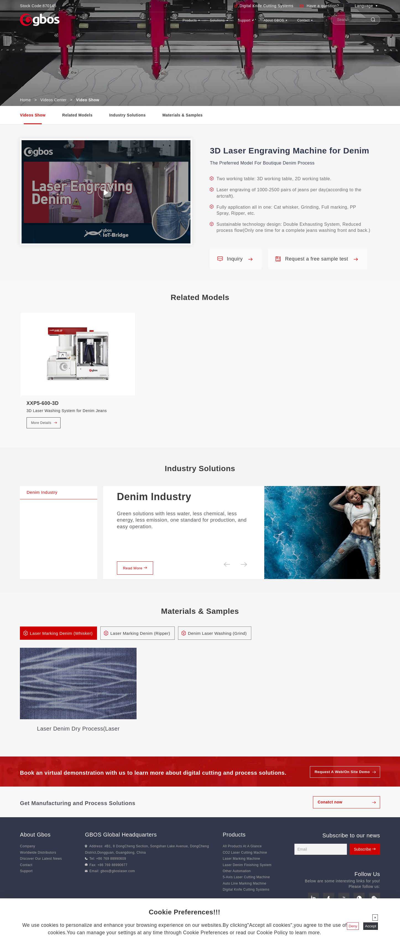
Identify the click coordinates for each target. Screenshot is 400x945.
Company (27, 853)
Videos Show (32, 115)
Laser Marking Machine (241, 865)
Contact (301, 23)
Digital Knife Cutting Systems (267, 6)
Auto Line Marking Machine (244, 890)
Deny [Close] (353, 926)
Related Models (77, 115)
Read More (136, 573)
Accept (370, 926)
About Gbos (35, 841)
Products (150, 23)
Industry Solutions (127, 115)
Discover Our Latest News (41, 865)
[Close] (375, 917)
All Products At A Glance (242, 853)
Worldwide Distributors (38, 859)
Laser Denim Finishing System (247, 872)
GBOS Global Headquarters (121, 841)
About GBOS (262, 23)
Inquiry (240, 259)
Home (25, 100)
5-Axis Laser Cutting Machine (246, 884)
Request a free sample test (321, 259)
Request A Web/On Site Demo (341, 778)
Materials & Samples (182, 115)
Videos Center (53, 100)
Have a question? (323, 6)
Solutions (187, 23)
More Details (44, 423)
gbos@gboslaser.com (118, 878)
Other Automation (237, 878)
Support (222, 23)
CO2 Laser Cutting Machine (245, 859)
